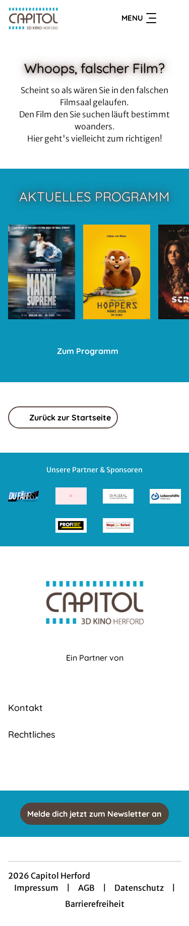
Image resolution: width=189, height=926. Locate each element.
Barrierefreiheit (94, 904)
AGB (86, 888)
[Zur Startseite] (44, 18)
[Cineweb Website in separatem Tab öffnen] (94, 668)
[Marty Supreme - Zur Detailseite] (41, 272)
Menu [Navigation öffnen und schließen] (138, 18)
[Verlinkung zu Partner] (23, 496)
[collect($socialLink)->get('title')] (95, 768)
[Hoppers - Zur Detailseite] (116, 272)
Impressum (36, 888)
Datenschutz (139, 888)
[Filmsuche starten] (171, 18)
